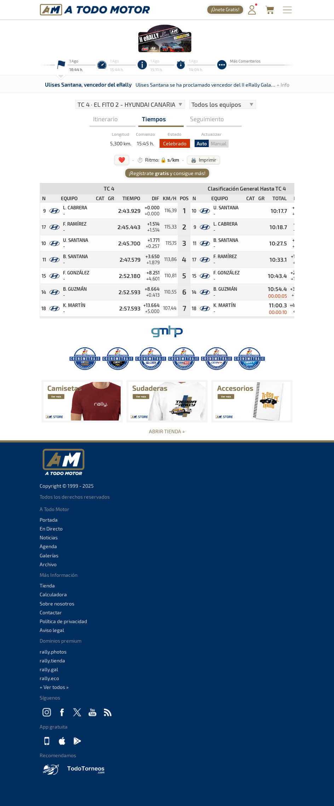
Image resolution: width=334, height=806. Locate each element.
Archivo (48, 564)
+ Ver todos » (54, 687)
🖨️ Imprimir (203, 160)
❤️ (121, 159)
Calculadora (53, 594)
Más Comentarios (245, 61)
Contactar (51, 612)
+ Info (283, 85)
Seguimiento (207, 118)
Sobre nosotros (57, 604)
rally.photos (53, 652)
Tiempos (154, 118)
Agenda (48, 546)
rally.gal (49, 669)
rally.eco (49, 678)
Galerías (49, 555)
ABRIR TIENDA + (167, 431)
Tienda (47, 585)
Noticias (49, 537)
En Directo (51, 529)
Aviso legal (52, 630)
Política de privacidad (63, 621)
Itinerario (105, 118)
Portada (49, 520)
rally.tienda (52, 660)
